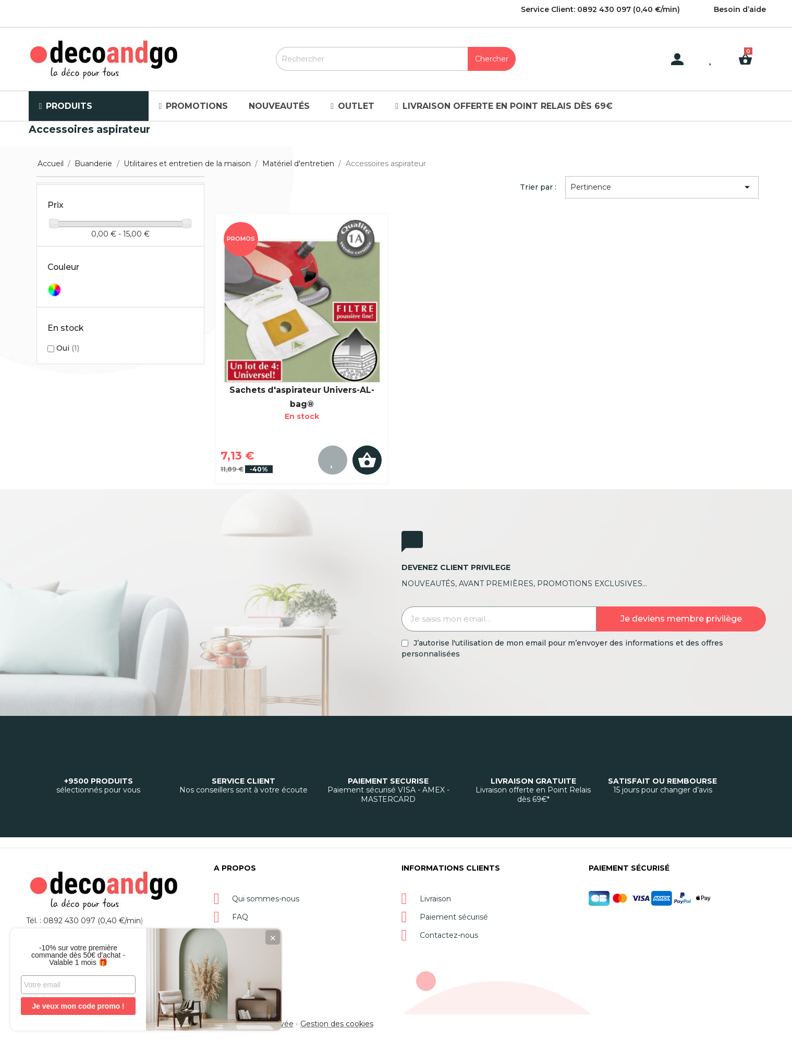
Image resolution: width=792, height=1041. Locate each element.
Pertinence (661, 187)
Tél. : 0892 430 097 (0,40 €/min (83, 920)
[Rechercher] (396, 59)
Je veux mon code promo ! (78, 1006)
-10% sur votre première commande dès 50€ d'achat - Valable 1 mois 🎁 (78, 955)
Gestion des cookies (336, 1023)
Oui (67, 348)
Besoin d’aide (740, 9)
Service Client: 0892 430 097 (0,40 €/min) (600, 9)
